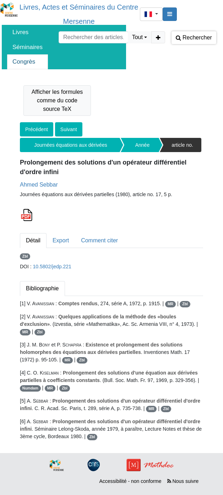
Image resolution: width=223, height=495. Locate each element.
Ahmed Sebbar (39, 185)
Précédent (36, 129)
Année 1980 (142, 147)
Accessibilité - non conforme (130, 481)
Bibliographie (42, 288)
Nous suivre (183, 481)
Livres (20, 32)
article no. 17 (182, 147)
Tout (137, 37)
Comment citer (99, 240)
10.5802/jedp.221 (52, 266)
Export (61, 240)
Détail (33, 240)
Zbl (25, 256)
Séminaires (27, 47)
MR (170, 304)
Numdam (30, 388)
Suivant (68, 129)
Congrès (23, 61)
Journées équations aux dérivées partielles (70, 147)
